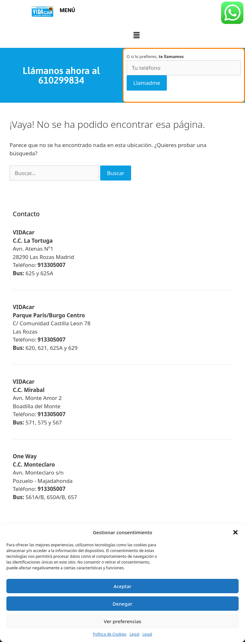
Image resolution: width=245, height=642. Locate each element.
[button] (235, 532)
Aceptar (122, 586)
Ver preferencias (122, 621)
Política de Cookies (109, 634)
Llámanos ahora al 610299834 (61, 75)
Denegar (122, 604)
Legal (134, 634)
